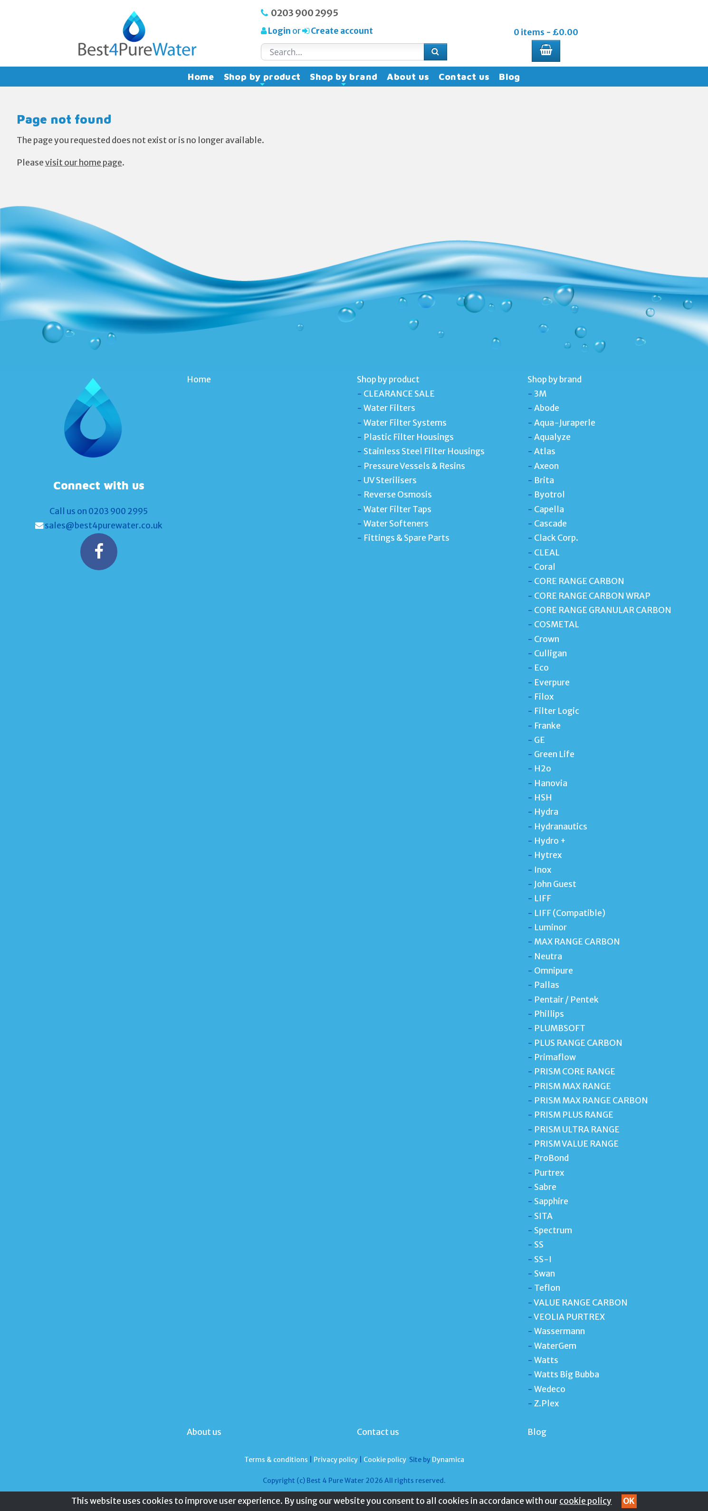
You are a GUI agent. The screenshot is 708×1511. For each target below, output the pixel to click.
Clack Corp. (556, 538)
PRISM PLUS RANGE (573, 1115)
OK (629, 1501)
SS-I (543, 1259)
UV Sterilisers (390, 480)
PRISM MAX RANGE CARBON (591, 1100)
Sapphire (551, 1201)
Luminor (550, 927)
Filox (544, 697)
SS (539, 1244)
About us (408, 76)
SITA (543, 1216)
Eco (541, 668)
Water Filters (389, 408)
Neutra (548, 956)
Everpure (552, 682)
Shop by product (262, 79)
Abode (546, 408)
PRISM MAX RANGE (572, 1086)
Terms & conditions (276, 1459)
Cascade (550, 523)
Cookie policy (385, 1459)
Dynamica (448, 1459)
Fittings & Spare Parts (407, 538)
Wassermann (559, 1331)
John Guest (555, 884)
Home (201, 76)
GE (539, 740)
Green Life (554, 754)
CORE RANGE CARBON (579, 581)
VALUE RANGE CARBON (581, 1302)
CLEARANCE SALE (399, 394)
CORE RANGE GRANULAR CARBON (602, 610)
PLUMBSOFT (559, 1028)
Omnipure (553, 970)
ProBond (551, 1158)
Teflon (547, 1288)
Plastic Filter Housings (409, 437)
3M (540, 394)
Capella (549, 509)
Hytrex (548, 855)
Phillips (549, 1014)
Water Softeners (396, 523)
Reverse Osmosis (398, 494)
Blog (509, 76)
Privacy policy (336, 1459)
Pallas (546, 985)
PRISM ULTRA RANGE (577, 1129)
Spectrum (553, 1230)
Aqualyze (552, 437)
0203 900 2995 (304, 13)
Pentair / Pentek (566, 999)
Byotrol (549, 494)
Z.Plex (546, 1403)
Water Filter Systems (405, 423)
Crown (546, 639)
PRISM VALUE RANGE (576, 1144)
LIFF (542, 898)
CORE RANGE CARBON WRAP (592, 596)
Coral (544, 567)
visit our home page (83, 162)
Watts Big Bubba (566, 1374)
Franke (547, 726)
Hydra (546, 812)
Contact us (464, 76)
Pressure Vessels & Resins (414, 466)
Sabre (545, 1187)
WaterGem (555, 1346)
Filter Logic (556, 711)
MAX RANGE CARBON (577, 941)
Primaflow (555, 1057)
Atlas (544, 451)
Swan (544, 1273)
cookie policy (585, 1501)
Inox (542, 870)
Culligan (550, 653)
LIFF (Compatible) (569, 913)
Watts (546, 1360)
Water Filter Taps (397, 509)
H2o (542, 768)
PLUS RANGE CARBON (578, 1043)
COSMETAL (556, 624)
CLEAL (547, 552)
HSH (543, 797)
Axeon (546, 466)
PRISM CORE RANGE (574, 1071)
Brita (544, 480)
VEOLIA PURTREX (569, 1317)
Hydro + (550, 841)
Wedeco (549, 1389)
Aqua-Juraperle (564, 423)
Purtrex (549, 1173)
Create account (341, 31)
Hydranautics (560, 826)
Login (279, 31)
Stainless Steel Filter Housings (424, 451)
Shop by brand (343, 79)
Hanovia (550, 783)
